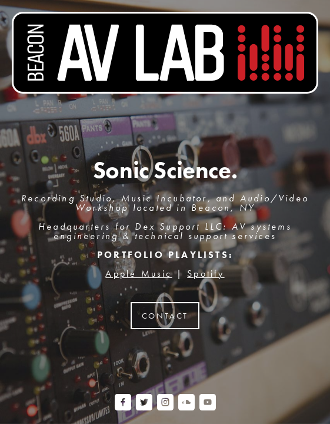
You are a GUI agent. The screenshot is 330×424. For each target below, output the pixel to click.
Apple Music (138, 273)
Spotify (205, 273)
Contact (165, 315)
